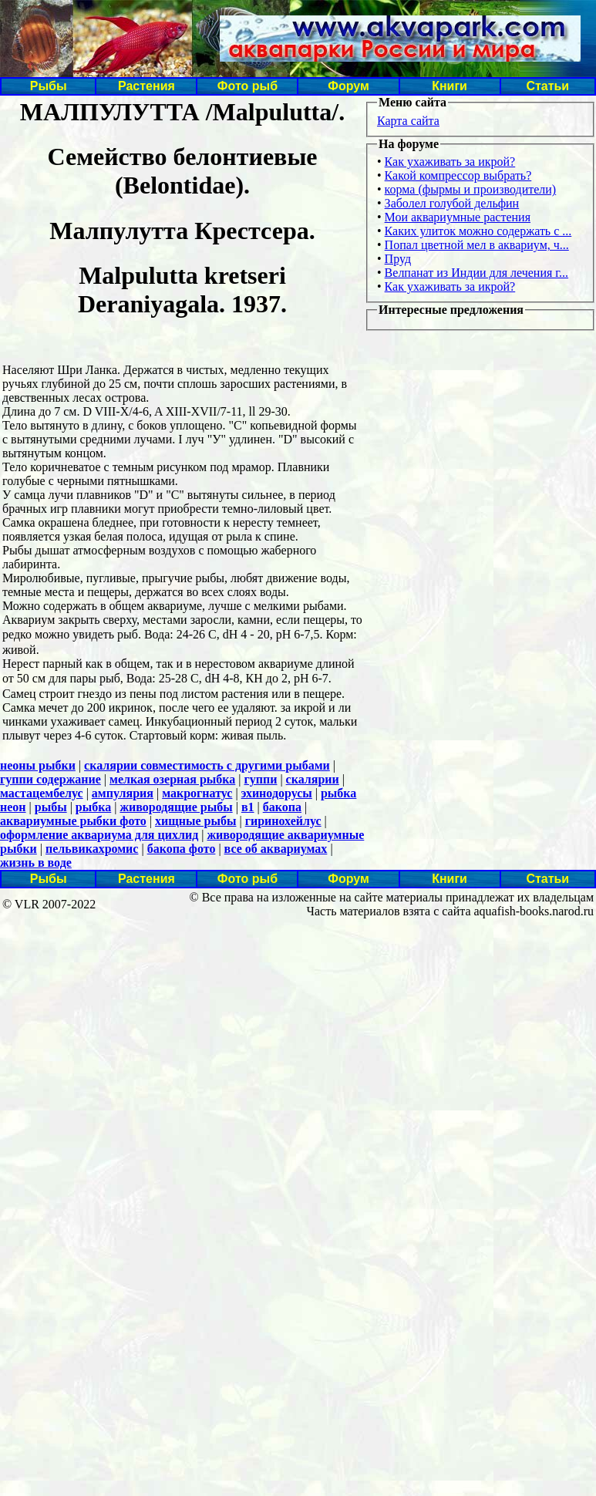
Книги (449, 86)
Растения (146, 86)
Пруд (398, 258)
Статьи (547, 86)
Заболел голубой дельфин (452, 203)
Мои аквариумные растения (457, 217)
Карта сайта (408, 120)
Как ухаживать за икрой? (450, 161)
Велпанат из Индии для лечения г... (477, 272)
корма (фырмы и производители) (471, 189)
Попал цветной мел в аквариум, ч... (477, 244)
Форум (348, 86)
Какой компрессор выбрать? (458, 175)
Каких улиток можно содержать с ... (478, 231)
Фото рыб (247, 86)
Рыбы (48, 86)
